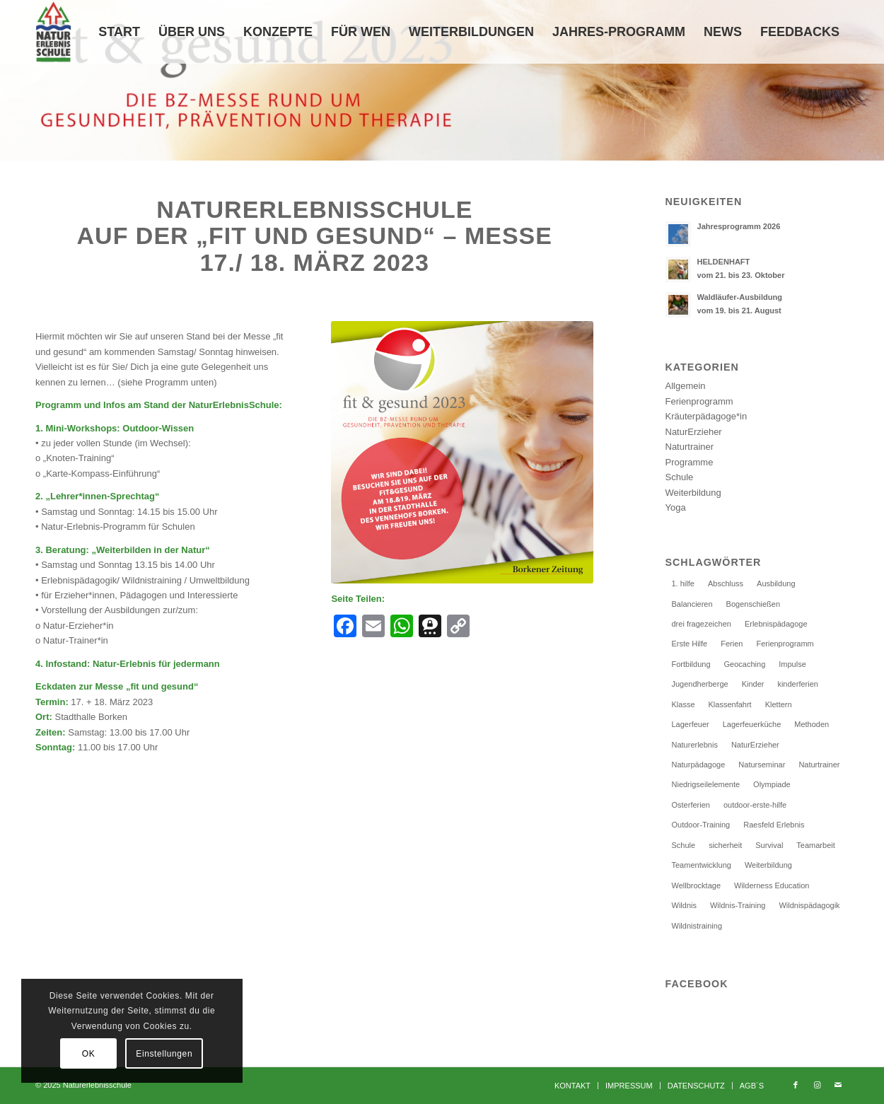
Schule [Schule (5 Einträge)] (684, 845)
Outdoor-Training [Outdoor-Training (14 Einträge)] (701, 824)
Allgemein (685, 385)
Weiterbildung (693, 492)
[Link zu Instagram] (816, 1085)
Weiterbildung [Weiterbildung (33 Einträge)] (768, 865)
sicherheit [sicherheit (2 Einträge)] (725, 845)
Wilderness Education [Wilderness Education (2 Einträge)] (771, 885)
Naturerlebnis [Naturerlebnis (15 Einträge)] (695, 744)
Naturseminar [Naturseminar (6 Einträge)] (761, 764)
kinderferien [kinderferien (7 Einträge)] (797, 684)
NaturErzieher (693, 431)
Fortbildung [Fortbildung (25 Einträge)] (691, 664)
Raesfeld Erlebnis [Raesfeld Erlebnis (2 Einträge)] (773, 824)
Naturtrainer (689, 446)
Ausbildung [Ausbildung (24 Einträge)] (776, 583)
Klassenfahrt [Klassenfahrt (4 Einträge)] (730, 704)
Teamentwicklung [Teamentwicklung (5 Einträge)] (701, 865)
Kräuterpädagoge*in (706, 416)
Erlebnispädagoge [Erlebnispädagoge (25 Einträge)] (776, 624)
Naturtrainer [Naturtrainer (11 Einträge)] (818, 764)
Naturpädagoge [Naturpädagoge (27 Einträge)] (699, 764)
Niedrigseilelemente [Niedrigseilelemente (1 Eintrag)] (706, 784)
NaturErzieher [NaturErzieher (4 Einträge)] (755, 744)
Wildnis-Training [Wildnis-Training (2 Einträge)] (737, 905)
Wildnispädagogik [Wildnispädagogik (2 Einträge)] (809, 905)
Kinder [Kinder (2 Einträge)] (753, 684)
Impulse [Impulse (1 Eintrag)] (792, 664)
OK (88, 1054)
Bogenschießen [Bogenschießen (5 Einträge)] (753, 604)
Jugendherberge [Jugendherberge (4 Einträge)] (700, 684)
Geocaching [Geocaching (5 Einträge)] (745, 664)
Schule (679, 477)
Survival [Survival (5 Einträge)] (769, 845)
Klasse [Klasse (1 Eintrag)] (683, 704)
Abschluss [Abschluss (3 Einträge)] (725, 583)
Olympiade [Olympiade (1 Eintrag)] (772, 784)
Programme (689, 462)
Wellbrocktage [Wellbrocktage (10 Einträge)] (696, 885)
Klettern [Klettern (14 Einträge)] (778, 704)
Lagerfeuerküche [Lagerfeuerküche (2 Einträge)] (752, 724)
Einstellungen (164, 1054)
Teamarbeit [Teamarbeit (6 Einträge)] (815, 845)
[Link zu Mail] (838, 1085)
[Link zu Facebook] (795, 1085)
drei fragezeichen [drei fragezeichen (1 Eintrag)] (701, 624)
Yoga (675, 507)
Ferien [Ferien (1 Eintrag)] (732, 643)
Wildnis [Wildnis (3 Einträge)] (684, 905)
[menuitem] (119, 32)
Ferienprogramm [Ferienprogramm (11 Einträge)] (784, 643)
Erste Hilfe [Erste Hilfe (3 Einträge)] (690, 643)
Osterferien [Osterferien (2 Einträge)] (691, 805)
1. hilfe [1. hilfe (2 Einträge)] (683, 583)
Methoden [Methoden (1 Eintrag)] (811, 724)
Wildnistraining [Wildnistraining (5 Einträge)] (697, 926)
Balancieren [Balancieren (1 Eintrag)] (692, 604)
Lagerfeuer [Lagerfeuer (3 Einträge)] (690, 724)
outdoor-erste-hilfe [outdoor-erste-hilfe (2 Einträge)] (754, 805)
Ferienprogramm (699, 401)
